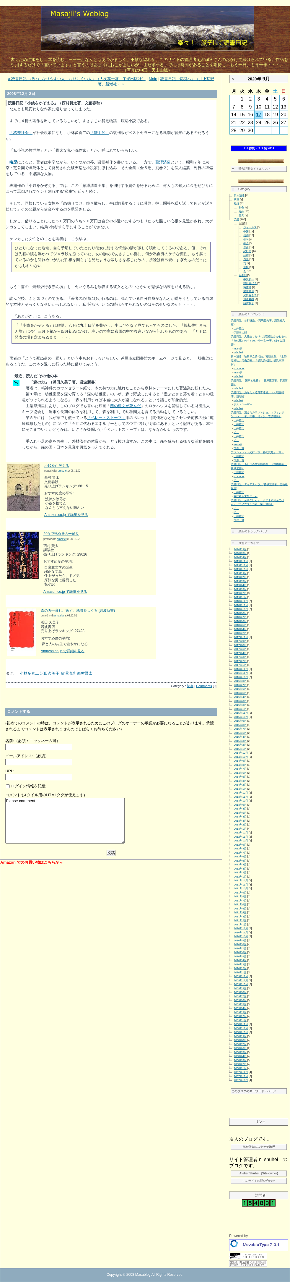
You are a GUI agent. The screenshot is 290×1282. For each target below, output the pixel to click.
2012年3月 (240, 868)
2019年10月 (241, 569)
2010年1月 (240, 972)
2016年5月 (240, 693)
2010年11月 (241, 932)
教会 (241, 207)
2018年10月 (241, 609)
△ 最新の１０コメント (248, 314)
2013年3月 (240, 820)
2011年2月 (240, 920)
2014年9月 (240, 760)
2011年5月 (240, 908)
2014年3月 (240, 780)
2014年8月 (240, 764)
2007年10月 (241, 1080)
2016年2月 (240, 704)
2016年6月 (240, 688)
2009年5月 (240, 1004)
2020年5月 (240, 553)
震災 (241, 215)
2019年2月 (240, 593)
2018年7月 (240, 617)
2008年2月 (240, 1064)
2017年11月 (241, 637)
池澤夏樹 (248, 299)
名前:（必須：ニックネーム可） (32, 741)
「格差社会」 (20, 132)
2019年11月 (241, 565)
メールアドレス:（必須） (27, 756)
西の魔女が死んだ (125, 406)
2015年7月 (240, 728)
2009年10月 (241, 984)
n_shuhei (239, 368)
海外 (241, 211)
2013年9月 (240, 804)
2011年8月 (240, 896)
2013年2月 (240, 824)
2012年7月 (240, 852)
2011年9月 (240, 892)
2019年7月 (240, 577)
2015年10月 (241, 717)
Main (153, 79)
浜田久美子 (49, 673)
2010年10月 (241, 936)
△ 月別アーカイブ (245, 543)
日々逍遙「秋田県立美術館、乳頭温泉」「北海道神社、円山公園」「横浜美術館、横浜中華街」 (259, 360)
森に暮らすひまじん (246, 496)
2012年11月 (241, 836)
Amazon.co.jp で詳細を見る (66, 515)
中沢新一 (248, 279)
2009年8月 (240, 992)
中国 (246, 231)
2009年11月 (241, 980)
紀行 (236, 203)
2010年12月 (241, 928)
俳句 (246, 239)
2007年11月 (241, 1076)
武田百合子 (250, 295)
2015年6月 (240, 732)
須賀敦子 (248, 303)
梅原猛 (247, 287)
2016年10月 (241, 677)
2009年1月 (240, 1020)
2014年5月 (240, 776)
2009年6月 (240, 1000)
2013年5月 (240, 812)
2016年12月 (241, 669)
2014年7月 (240, 768)
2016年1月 (240, 709)
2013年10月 (241, 800)
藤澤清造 (163, 162)
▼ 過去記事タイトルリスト (251, 168)
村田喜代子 (250, 283)
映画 (236, 199)
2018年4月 (240, 629)
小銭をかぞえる (56, 466)
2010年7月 (240, 948)
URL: (9, 771)
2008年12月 (241, 1024)
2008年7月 (240, 1044)
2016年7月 (240, 685)
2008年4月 (240, 1056)
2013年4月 (240, 816)
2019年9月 (240, 573)
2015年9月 (240, 720)
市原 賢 (239, 448)
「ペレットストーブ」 (106, 417)
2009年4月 (240, 1008)
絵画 (246, 255)
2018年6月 (240, 621)
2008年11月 (241, 1028)
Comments (204, 686)
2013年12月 (241, 792)
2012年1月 (240, 876)
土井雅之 (239, 328)
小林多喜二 (29, 673)
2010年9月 (240, 940)
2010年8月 (240, 944)
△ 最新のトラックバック (250, 531)
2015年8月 (240, 724)
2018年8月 (240, 613)
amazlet (63, 470)
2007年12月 (241, 1072)
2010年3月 (240, 964)
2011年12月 (241, 880)
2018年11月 (241, 605)
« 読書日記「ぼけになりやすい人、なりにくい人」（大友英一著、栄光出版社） (77, 79)
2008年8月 (240, 1040)
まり (236, 432)
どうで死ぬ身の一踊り (61, 534)
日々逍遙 (239, 195)
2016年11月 (241, 672)
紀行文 (247, 251)
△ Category (241, 189)
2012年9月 (240, 844)
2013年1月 (240, 828)
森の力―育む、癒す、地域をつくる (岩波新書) (78, 610)
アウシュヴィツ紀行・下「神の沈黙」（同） (257, 452)
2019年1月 (240, 597)
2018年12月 (241, 601)
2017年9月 (240, 641)
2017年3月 (240, 656)
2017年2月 (240, 661)
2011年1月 (240, 924)
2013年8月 (240, 808)
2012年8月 (240, 848)
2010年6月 (240, 952)
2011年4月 (240, 912)
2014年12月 (241, 752)
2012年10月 (241, 840)
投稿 (111, 853)
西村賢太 (84, 673)
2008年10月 (241, 1032)
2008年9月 (240, 1036)
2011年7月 (240, 900)
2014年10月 (241, 756)
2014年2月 (240, 784)
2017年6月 (240, 649)
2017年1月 (240, 664)
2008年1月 (240, 1068)
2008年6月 (240, 1048)
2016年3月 (240, 701)
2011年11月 (241, 884)
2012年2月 (240, 872)
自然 (246, 259)
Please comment (65, 821)
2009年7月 (240, 996)
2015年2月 (240, 744)
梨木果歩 (248, 291)
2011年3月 (240, 916)
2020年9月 (240, 549)
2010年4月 (240, 960)
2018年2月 (240, 633)
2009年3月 (240, 1012)
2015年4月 (240, 736)
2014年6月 (240, 772)
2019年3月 (240, 589)
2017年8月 (240, 645)
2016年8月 (240, 680)
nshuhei (238, 352)
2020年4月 (240, 557)
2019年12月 (241, 561)
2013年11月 (241, 796)
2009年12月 (241, 976)
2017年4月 (240, 653)
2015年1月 (240, 748)
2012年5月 (240, 860)
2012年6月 (240, 856)
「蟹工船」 (99, 132)
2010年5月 (240, 956)
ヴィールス (250, 227)
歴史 (246, 247)
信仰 (246, 235)
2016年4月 (240, 696)
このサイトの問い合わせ (258, 1180)
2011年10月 (241, 888)
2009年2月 (240, 1016)
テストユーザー (243, 404)
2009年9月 (240, 988)
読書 (190, 686)
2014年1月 (240, 788)
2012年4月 (240, 864)
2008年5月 (240, 1052)
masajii (238, 348)
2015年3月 (240, 740)
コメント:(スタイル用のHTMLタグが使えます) (45, 795)
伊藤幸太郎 (240, 332)
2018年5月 (240, 625)
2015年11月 (241, 712)
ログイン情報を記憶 (25, 786)
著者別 (243, 275)
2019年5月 (240, 581)
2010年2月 (240, 968)
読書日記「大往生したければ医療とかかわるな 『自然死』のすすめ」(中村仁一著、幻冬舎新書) (260, 340)
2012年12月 (241, 832)
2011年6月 (240, 904)
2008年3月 (240, 1060)
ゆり (236, 508)
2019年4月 (240, 585)
